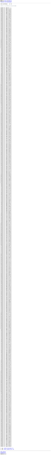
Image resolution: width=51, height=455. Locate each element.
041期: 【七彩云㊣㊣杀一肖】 (9, 449)
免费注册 (10, 0)
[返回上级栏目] (3, 451)
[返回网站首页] (3, 452)
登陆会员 (5, 0)
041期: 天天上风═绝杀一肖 (8, 448)
